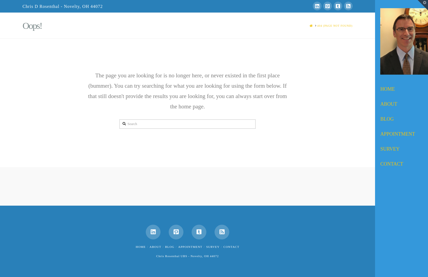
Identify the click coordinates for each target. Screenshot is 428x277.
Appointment (190, 246)
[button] (423, 5)
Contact (231, 246)
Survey (212, 246)
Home (140, 246)
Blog (169, 246)
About (155, 246)
